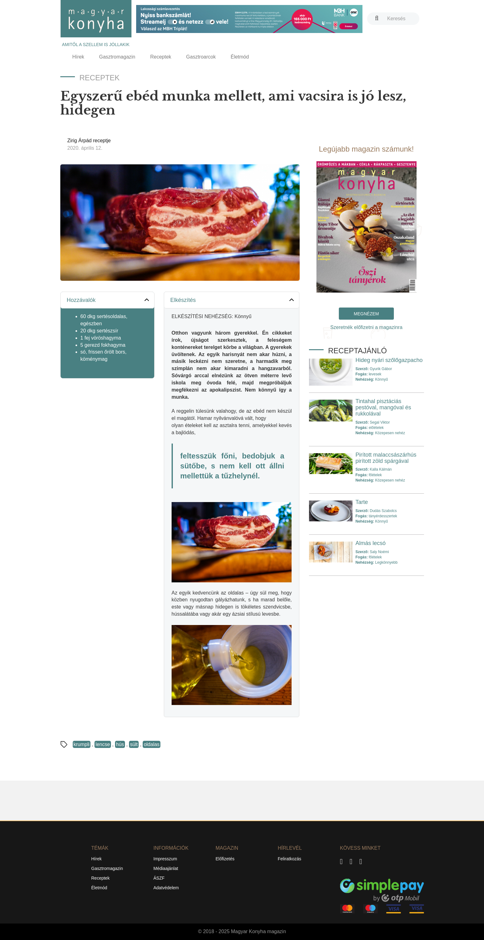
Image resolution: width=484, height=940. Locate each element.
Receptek (160, 56)
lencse (102, 744)
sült (134, 744)
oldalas (151, 744)
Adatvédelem (166, 887)
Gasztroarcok (201, 56)
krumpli (82, 744)
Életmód (240, 56)
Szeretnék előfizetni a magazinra (366, 327)
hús (120, 744)
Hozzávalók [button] (108, 299)
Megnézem (366, 313)
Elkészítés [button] (233, 299)
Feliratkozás (289, 858)
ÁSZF (159, 878)
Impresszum (165, 858)
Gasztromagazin (117, 56)
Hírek (78, 56)
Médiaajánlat (166, 868)
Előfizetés (225, 858)
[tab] (107, 300)
